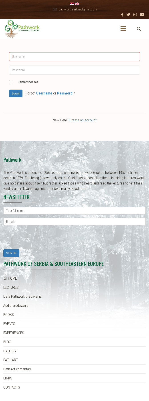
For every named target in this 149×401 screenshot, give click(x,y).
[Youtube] (142, 14)
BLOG (7, 342)
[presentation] (37, 237)
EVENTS (9, 323)
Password (64, 93)
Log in (16, 93)
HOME (10, 278)
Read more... (80, 188)
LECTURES (11, 287)
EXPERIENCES (13, 333)
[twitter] (128, 14)
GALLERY (9, 351)
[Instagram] (135, 14)
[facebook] (122, 14)
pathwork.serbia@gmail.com (77, 9)
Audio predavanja (15, 305)
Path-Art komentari (17, 369)
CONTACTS (11, 387)
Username (44, 93)
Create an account (83, 120)
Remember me (28, 82)
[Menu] (123, 29)
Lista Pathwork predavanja (22, 296)
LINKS (7, 378)
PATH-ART (10, 360)
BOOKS (8, 314)
